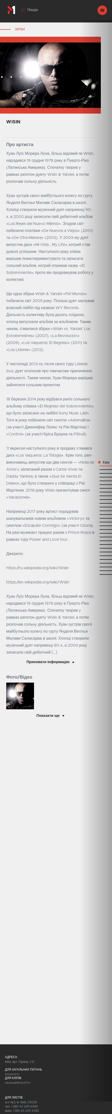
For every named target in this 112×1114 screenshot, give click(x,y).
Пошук (32, 10)
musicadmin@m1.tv (17, 1082)
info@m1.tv (12, 1074)
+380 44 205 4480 (24, 1106)
